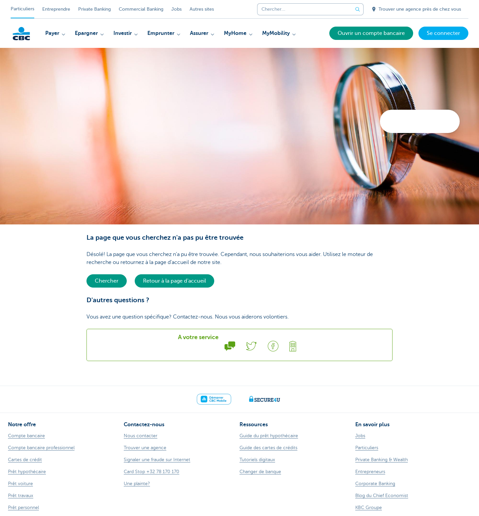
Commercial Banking (141, 9)
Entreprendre (56, 9)
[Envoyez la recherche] (358, 9)
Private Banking (94, 9)
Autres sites (202, 9)
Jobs (176, 9)
